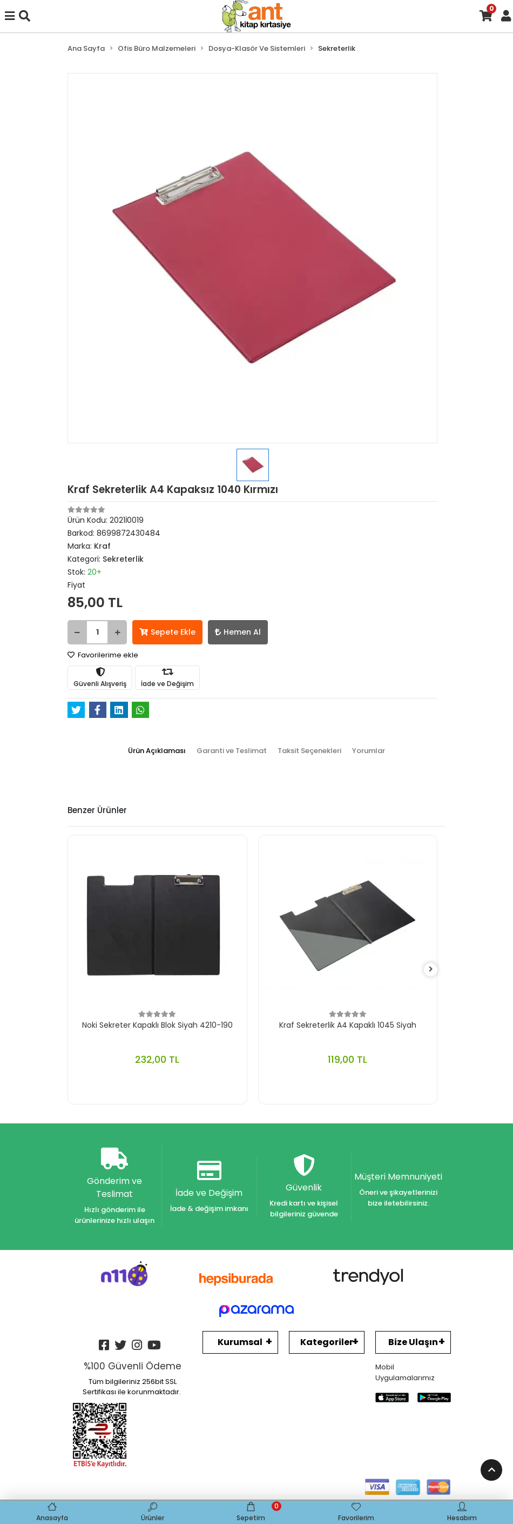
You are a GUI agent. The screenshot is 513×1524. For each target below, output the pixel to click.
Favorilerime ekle (103, 655)
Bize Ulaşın (413, 1342)
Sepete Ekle (167, 632)
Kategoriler (326, 1342)
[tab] (157, 751)
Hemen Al (238, 632)
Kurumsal (240, 1342)
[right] (431, 970)
